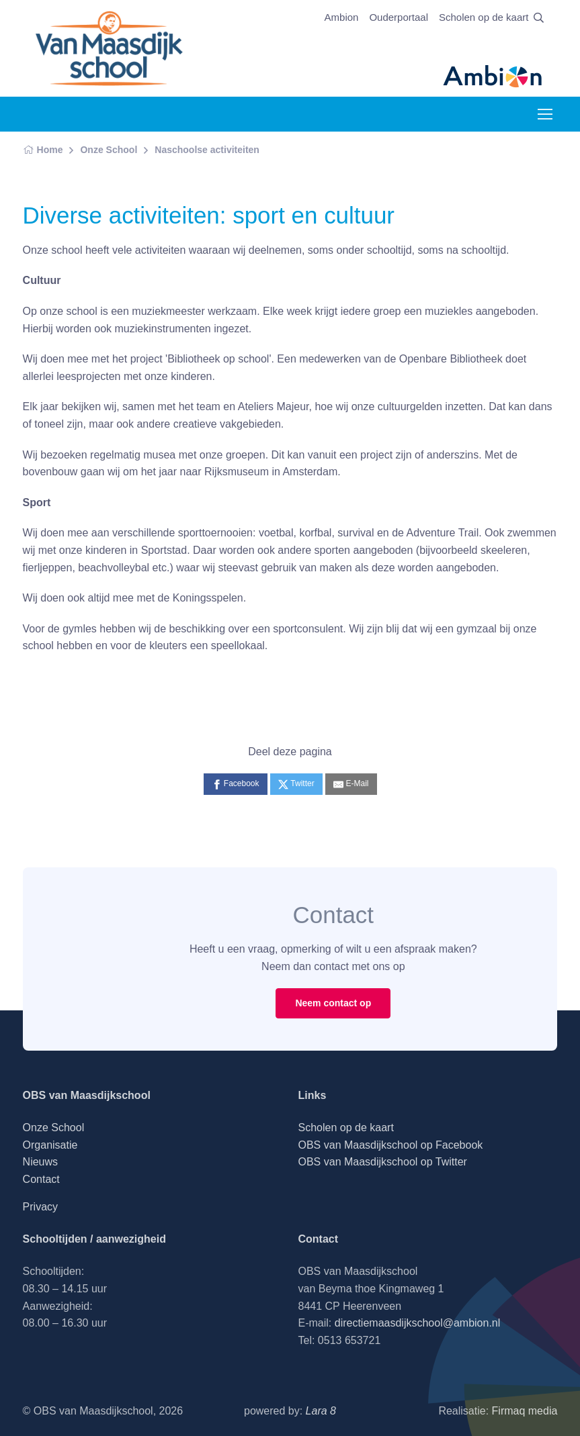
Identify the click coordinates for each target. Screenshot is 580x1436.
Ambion (342, 17)
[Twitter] (296, 783)
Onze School (108, 149)
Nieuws (40, 1161)
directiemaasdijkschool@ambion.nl (418, 1323)
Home (43, 149)
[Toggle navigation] (544, 114)
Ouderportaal (398, 17)
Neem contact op (333, 1003)
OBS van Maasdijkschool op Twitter (382, 1161)
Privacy (40, 1206)
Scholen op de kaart (483, 17)
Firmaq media (525, 1411)
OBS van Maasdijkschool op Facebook (390, 1145)
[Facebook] (235, 783)
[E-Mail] (350, 783)
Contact (41, 1179)
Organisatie (50, 1145)
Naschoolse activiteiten (207, 149)
